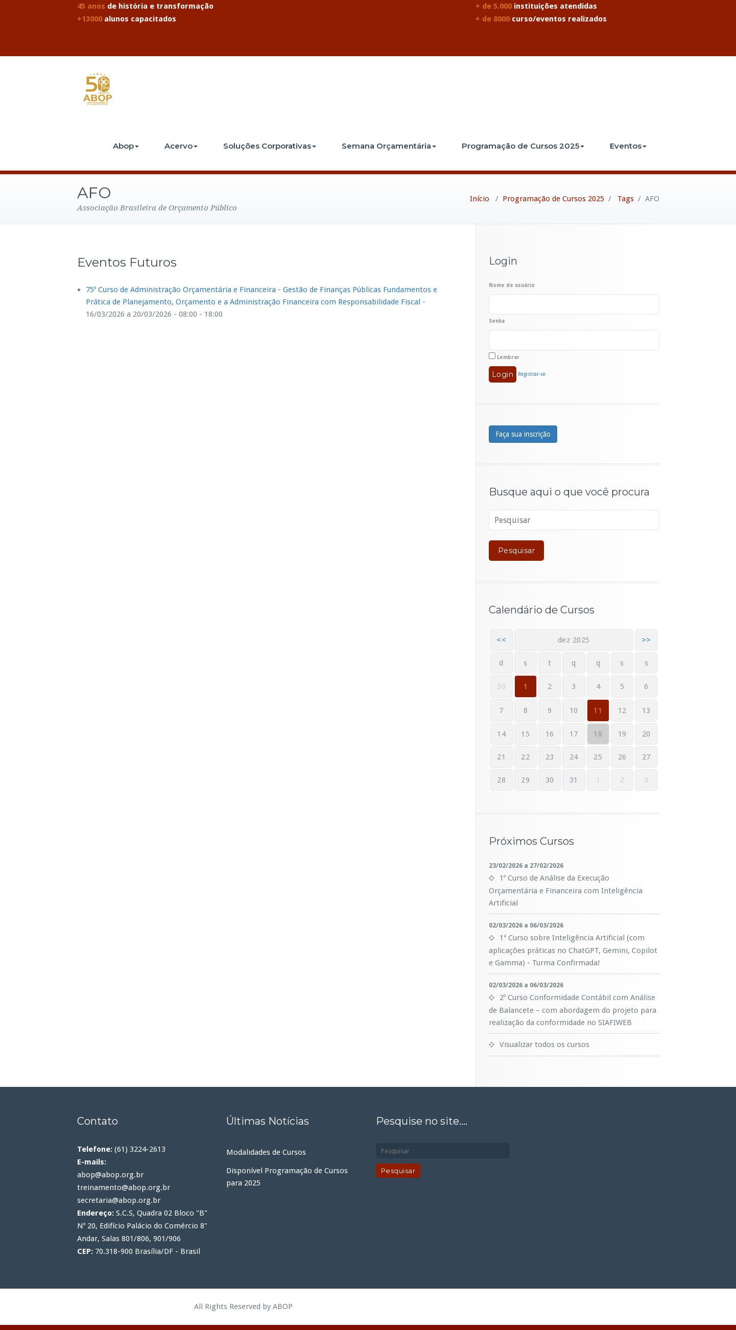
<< (501, 640)
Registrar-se (531, 374)
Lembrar (504, 356)
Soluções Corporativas (269, 146)
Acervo (181, 146)
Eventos (628, 146)
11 (597, 710)
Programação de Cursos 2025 (523, 146)
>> (646, 640)
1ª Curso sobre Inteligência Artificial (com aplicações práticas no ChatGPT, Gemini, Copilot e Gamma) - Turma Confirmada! (573, 950)
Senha (497, 321)
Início (479, 198)
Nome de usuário (512, 285)
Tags (626, 198)
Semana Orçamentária (389, 146)
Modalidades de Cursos (266, 1152)
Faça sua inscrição (523, 434)
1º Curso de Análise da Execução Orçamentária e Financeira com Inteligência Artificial (566, 890)
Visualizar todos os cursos (544, 1044)
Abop (126, 146)
